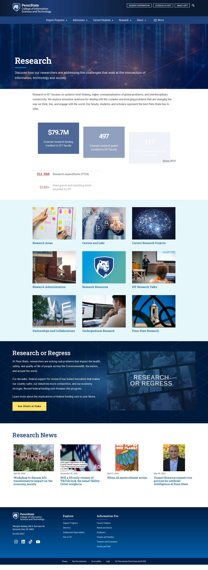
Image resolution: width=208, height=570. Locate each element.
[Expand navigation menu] (193, 5)
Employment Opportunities (74, 537)
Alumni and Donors (104, 533)
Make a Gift (182, 5)
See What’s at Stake (29, 411)
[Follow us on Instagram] (16, 548)
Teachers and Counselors (107, 547)
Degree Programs (55, 20)
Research (124, 20)
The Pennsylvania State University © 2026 (130, 567)
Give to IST (67, 542)
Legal (108, 567)
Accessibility (96, 567)
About (140, 20)
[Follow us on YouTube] (38, 548)
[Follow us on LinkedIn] (23, 548)
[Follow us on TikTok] (31, 548)
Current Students (101, 20)
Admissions (79, 20)
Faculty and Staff (104, 552)
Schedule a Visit (163, 5)
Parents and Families (105, 542)
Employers (101, 537)
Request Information (139, 5)
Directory (67, 533)
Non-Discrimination (79, 567)
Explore (68, 521)
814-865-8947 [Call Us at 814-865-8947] (18, 539)
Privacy (64, 567)
